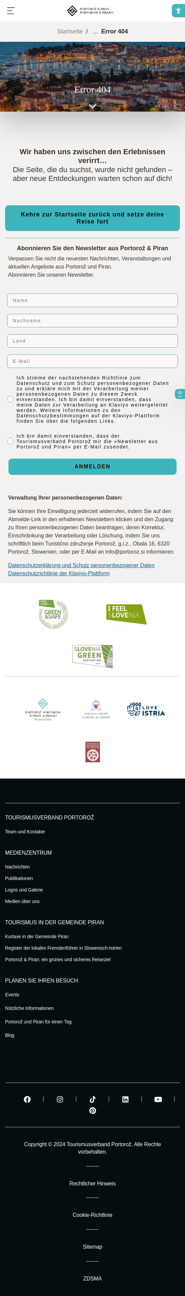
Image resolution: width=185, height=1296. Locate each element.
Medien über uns (22, 901)
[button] (178, 10)
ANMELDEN (93, 466)
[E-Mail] (92, 361)
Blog (9, 1035)
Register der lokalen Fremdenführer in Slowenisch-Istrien (63, 948)
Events (12, 994)
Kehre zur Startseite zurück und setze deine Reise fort (92, 218)
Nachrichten (17, 867)
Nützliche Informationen (29, 1008)
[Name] (92, 300)
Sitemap (92, 1247)
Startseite (70, 31)
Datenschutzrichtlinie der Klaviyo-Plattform (59, 573)
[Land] (92, 341)
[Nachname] (92, 320)
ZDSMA (92, 1278)
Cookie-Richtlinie (92, 1215)
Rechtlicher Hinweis (92, 1183)
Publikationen (19, 878)
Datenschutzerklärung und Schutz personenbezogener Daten (81, 565)
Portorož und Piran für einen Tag (38, 1021)
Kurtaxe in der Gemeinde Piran (37, 936)
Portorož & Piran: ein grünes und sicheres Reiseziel (58, 959)
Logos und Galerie (24, 890)
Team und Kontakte (25, 831)
